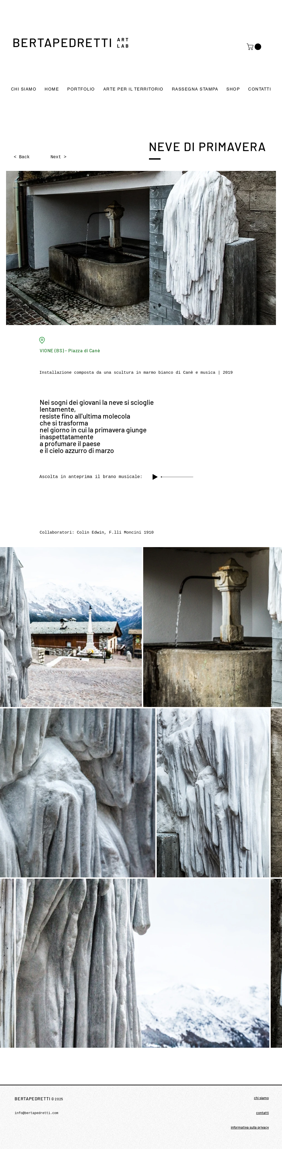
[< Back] (32, 157)
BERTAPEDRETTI (62, 42)
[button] (255, 46)
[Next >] (52, 157)
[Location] (41, 340)
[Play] (155, 477)
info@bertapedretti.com (36, 1113)
